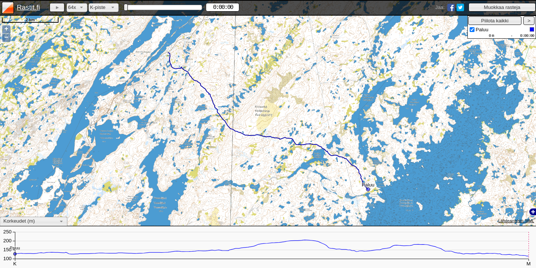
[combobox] (77, 7)
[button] (502, 7)
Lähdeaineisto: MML (516, 220)
